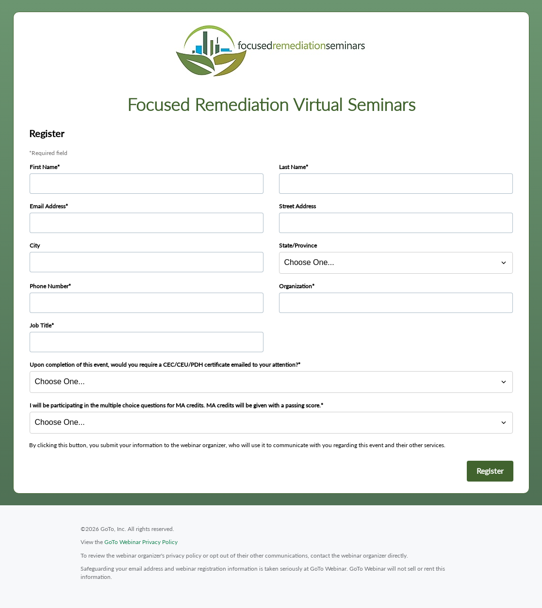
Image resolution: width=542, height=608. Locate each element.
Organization (295, 286)
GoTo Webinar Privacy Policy (141, 542)
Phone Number (49, 286)
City (35, 245)
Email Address (48, 206)
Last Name (292, 167)
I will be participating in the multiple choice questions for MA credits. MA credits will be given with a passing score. (175, 405)
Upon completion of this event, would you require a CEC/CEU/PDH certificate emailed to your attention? (164, 364)
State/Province (298, 245)
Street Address (297, 206)
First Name (43, 167)
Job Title (40, 325)
